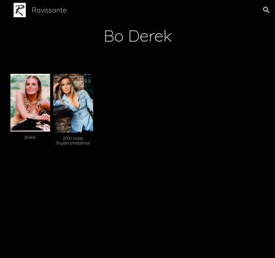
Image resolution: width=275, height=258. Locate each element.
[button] (266, 10)
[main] (137, 35)
